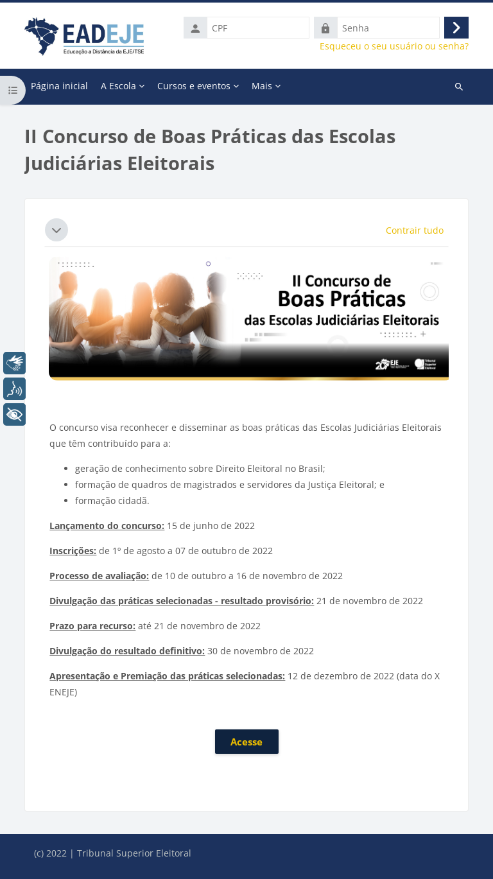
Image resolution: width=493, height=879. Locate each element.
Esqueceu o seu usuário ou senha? (394, 46)
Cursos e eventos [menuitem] (193, 86)
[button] (56, 229)
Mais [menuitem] (262, 86)
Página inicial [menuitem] (59, 86)
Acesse (246, 741)
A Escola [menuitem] (118, 86)
